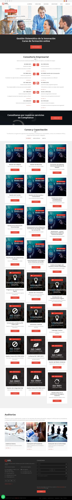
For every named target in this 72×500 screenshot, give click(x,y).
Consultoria (38, 4)
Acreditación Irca (36, 138)
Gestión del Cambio (15, 195)
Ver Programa (36, 47)
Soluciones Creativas (36, 325)
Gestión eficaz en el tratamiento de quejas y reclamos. (57, 394)
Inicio (40, 498)
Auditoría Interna (11, 444)
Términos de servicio (40, 488)
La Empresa (29, 4)
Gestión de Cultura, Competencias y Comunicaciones (57, 200)
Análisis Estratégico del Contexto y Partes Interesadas (57, 266)
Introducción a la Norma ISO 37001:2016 (15, 324)
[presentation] (45, 483)
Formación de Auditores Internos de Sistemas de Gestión (57, 166)
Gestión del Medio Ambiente (57, 362)
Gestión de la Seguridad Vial (15, 388)
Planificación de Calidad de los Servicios (15, 258)
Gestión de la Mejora (15, 165)
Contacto (68, 4)
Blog (61, 4)
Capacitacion (54, 4)
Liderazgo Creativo (57, 331)
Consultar (56, 118)
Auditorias (46, 4)
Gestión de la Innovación (36, 293)
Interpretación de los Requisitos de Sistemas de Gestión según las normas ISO (36, 229)
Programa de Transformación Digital (15, 290)
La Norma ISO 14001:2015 (36, 357)
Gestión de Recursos (36, 165)
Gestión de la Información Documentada (15, 226)
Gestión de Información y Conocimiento (36, 196)
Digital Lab (17, 498)
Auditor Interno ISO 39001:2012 (36, 388)
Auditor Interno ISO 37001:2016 (15, 357)
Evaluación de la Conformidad (57, 444)
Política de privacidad (60, 486)
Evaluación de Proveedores (34, 444)
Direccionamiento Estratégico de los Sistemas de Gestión (36, 261)
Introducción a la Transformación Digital (57, 298)
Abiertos (44, 138)
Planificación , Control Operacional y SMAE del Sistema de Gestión (57, 233)
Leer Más (15, 170)
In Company (28, 138)
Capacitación (57, 498)
